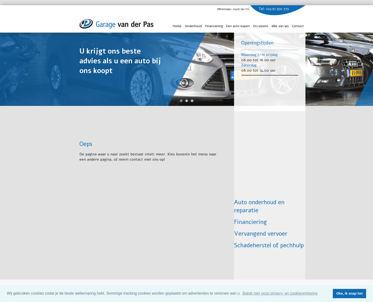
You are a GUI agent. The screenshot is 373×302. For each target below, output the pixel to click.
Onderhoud (193, 26)
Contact (298, 26)
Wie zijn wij (280, 26)
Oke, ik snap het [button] (349, 293)
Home (177, 26)
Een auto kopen (238, 26)
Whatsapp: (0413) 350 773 (238, 9)
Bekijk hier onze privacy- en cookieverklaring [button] (280, 293)
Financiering (214, 26)
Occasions (260, 26)
